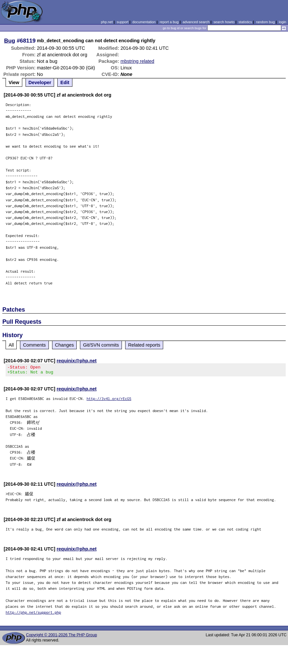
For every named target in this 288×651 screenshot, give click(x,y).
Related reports (144, 345)
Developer (40, 82)
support (122, 22)
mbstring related (137, 61)
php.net (107, 22)
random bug (265, 22)
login (282, 22)
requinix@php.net (77, 360)
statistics (245, 22)
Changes (64, 345)
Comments (34, 345)
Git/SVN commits (101, 345)
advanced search (195, 22)
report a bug (169, 22)
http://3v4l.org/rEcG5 (108, 400)
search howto (223, 22)
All (11, 345)
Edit (64, 82)
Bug (9, 40)
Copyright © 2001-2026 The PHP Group (61, 637)
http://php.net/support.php (33, 614)
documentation (144, 22)
